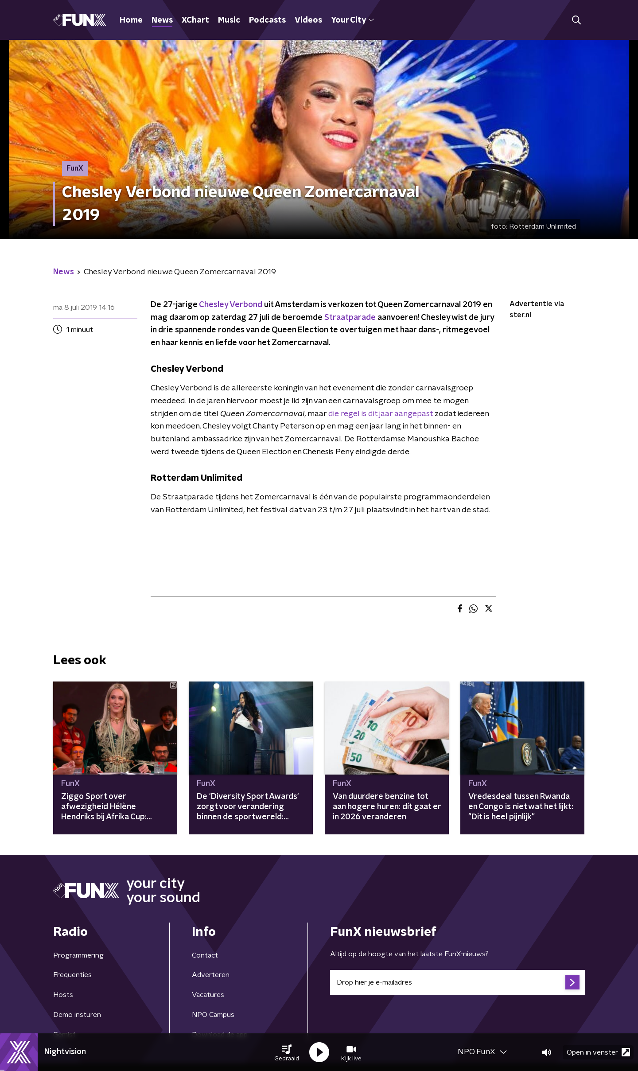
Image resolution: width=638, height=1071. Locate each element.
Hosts (63, 994)
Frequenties (72, 974)
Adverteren (211, 974)
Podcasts (267, 20)
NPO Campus (213, 1014)
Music (229, 20)
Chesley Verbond (230, 305)
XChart (195, 20)
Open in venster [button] (598, 1052)
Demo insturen (77, 1014)
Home (131, 20)
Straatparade (350, 318)
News (162, 20)
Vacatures (208, 994)
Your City (352, 20)
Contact (205, 955)
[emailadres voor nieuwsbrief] (457, 982)
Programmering (78, 955)
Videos (308, 20)
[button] (286, 1052)
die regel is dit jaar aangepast (380, 414)
